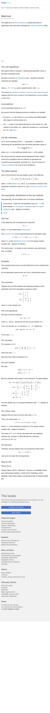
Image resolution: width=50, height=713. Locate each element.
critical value (25, 230)
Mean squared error (8, 592)
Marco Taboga (7, 18)
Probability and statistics (16, 507)
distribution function (20, 241)
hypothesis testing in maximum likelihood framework (30, 92)
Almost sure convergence (10, 540)
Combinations (6, 528)
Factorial (4, 588)
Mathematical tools (7, 553)
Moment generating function (11, 532)
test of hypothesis (20, 23)
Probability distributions (9, 558)
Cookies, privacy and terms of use (13, 577)
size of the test (9, 234)
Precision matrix (6, 585)
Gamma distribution (8, 523)
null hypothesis (20, 78)
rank (14, 130)
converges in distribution (24, 206)
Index (2, 7)
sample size (16, 184)
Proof (5, 213)
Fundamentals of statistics (11, 7)
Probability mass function (10, 594)
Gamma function (7, 521)
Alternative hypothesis (9, 596)
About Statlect (6, 573)
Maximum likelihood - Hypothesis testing (29, 7)
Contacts (4, 575)
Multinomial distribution (9, 545)
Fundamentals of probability (11, 555)
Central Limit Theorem (9, 530)
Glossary (4, 564)
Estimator (4, 590)
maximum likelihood (37, 25)
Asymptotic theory (7, 560)
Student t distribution (8, 525)
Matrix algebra (16, 513)
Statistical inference (8, 543)
